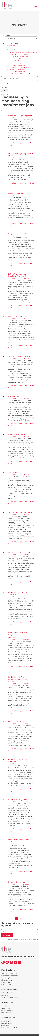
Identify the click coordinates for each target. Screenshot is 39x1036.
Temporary (12, 47)
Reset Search (6, 94)
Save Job (13, 143)
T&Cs (36, 939)
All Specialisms (6, 980)
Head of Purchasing (17, 434)
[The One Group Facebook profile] (11, 962)
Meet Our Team (6, 1012)
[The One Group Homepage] (18, 6)
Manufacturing (17, 63)
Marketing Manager (17, 316)
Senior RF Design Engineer (20, 356)
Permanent (13, 45)
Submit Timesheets (8, 993)
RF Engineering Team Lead (20, 799)
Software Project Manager (20, 552)
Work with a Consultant (9, 997)
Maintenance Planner (17, 194)
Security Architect (16, 721)
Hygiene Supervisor (17, 882)
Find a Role (5, 995)
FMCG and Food (17, 58)
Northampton (6, 1021)
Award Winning (7, 1010)
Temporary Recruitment (10, 978)
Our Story (4, 1006)
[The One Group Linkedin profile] (3, 962)
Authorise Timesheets (9, 973)
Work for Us (5, 1008)
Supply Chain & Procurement (21, 74)
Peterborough (6, 1023)
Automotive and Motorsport (20, 56)
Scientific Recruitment (17, 69)
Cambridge (5, 1025)
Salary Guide (5, 982)
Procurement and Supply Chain (21, 67)
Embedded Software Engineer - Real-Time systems (17, 635)
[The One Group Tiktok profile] (19, 962)
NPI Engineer (14, 396)
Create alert (7, 935)
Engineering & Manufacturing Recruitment (23, 52)
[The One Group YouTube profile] (15, 962)
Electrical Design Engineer (20, 116)
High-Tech (16, 61)
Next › (21, 919)
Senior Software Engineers (20, 512)
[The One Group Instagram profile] (7, 962)
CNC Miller (13, 472)
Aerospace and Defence (19, 54)
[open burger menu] (36, 5)
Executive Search (7, 984)
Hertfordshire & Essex (9, 1027)
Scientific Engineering (19, 71)
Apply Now (23, 143)
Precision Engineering (19, 65)
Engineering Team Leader (19, 234)
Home (15, 20)
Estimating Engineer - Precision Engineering (18, 275)
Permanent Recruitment (10, 976)
